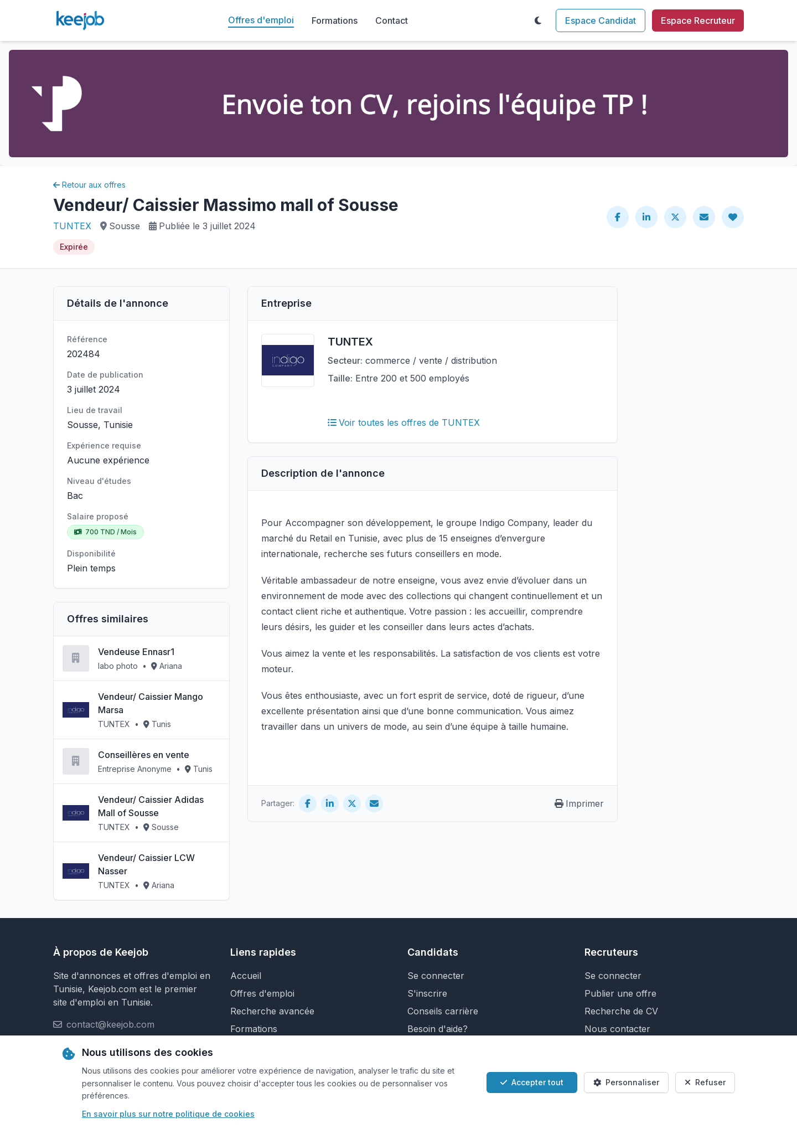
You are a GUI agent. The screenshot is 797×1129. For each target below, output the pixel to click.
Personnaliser (626, 1082)
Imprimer (579, 803)
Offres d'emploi (261, 19)
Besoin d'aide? (437, 1028)
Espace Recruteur (698, 20)
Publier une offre (620, 993)
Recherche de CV (621, 1011)
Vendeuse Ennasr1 (136, 651)
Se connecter (435, 975)
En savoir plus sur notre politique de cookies (168, 1113)
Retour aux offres (89, 184)
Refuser (705, 1082)
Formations (335, 20)
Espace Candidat (600, 20)
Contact (391, 20)
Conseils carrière (442, 1011)
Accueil (245, 975)
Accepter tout (531, 1082)
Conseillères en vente (143, 754)
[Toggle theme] (538, 20)
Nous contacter (617, 1028)
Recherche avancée (272, 1011)
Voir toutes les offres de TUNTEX (404, 422)
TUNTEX (72, 225)
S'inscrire (427, 993)
